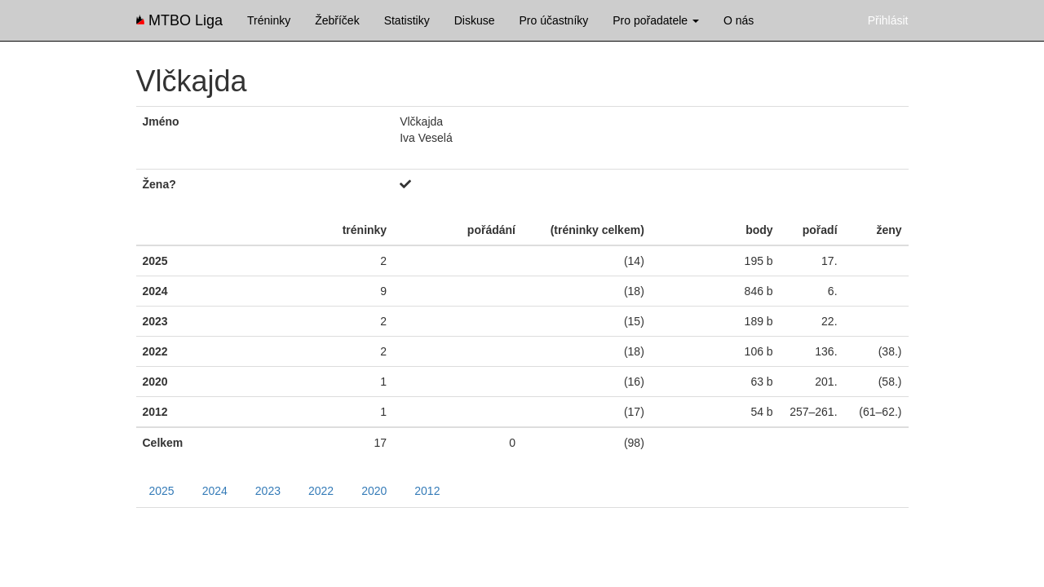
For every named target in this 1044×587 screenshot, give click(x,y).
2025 (162, 490)
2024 (215, 490)
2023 (268, 490)
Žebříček (337, 20)
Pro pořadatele (656, 20)
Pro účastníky (553, 20)
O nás (738, 20)
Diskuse (474, 20)
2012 (427, 490)
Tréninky (268, 20)
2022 (321, 490)
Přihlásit (888, 20)
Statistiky (407, 20)
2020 (374, 490)
